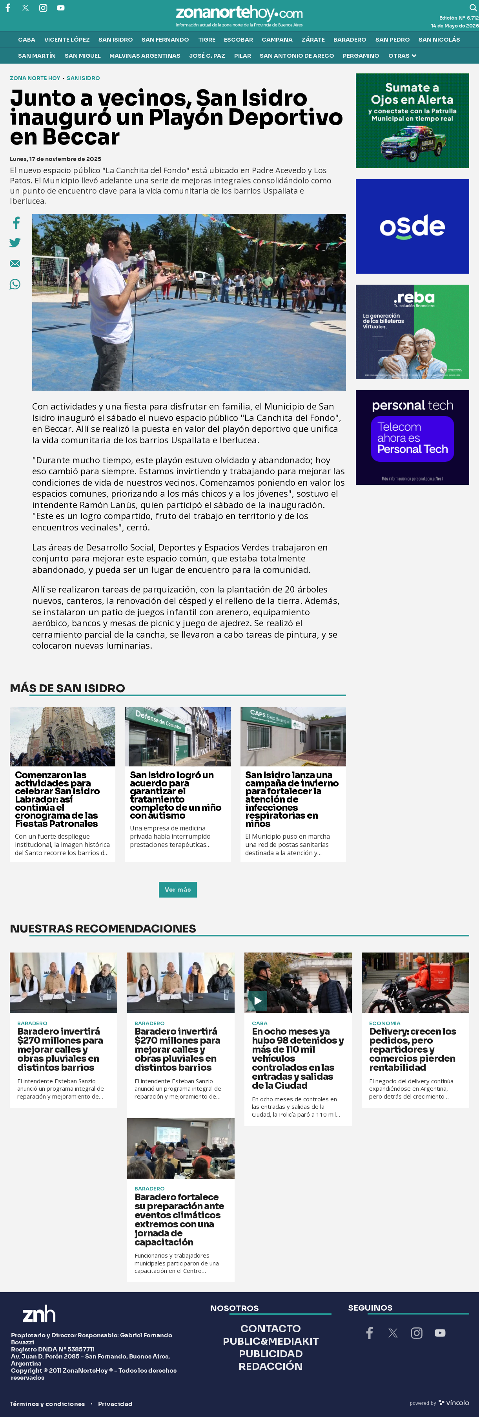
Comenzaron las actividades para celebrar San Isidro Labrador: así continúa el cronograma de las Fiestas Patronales (57, 800)
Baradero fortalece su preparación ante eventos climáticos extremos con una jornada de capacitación (179, 1220)
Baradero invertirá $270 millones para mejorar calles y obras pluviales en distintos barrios (60, 1049)
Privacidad (115, 1404)
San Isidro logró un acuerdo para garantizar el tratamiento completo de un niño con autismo (175, 795)
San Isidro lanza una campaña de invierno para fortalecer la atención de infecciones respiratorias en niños (292, 800)
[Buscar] (473, 8)
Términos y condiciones (47, 1404)
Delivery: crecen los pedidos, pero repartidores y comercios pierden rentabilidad (412, 1049)
